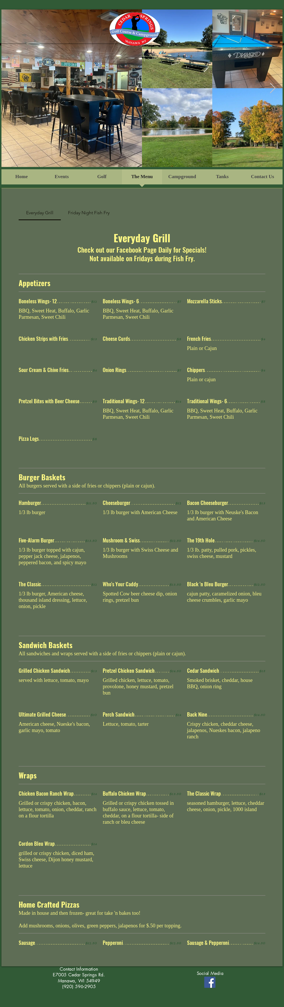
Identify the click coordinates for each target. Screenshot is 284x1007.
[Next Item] (272, 88)
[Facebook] (209, 982)
